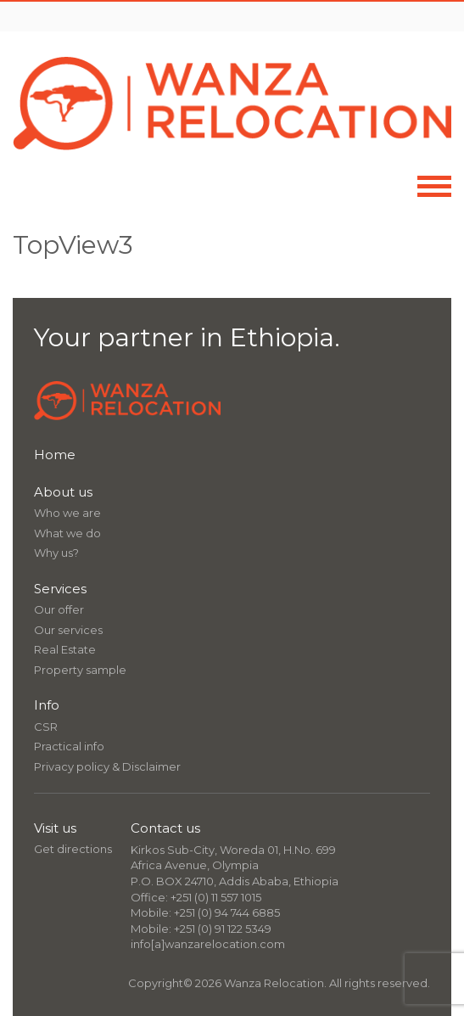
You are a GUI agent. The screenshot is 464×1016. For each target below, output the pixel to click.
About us (63, 492)
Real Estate (65, 649)
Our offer (59, 609)
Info (46, 705)
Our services (68, 630)
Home (54, 454)
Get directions (73, 849)
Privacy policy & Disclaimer (107, 766)
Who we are (67, 512)
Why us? (56, 552)
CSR (46, 726)
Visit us (55, 828)
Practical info (69, 746)
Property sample (80, 669)
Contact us (165, 828)
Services (60, 589)
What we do (67, 533)
